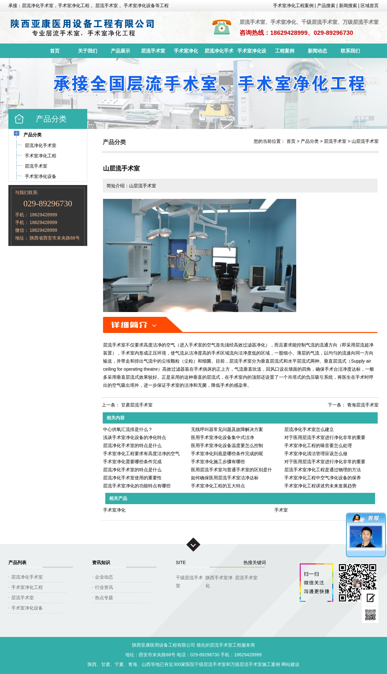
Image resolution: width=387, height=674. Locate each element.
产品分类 (310, 141)
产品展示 (120, 51)
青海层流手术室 (363, 404)
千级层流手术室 (189, 578)
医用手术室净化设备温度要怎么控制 (227, 445)
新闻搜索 (348, 5)
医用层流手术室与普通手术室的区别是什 (231, 469)
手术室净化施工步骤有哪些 (218, 461)
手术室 (281, 510)
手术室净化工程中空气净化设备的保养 (322, 477)
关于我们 (87, 51)
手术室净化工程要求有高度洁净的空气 (141, 453)
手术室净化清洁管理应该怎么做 (315, 453)
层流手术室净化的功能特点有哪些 (137, 485)
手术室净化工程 (27, 587)
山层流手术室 (365, 141)
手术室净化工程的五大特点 (218, 485)
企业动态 (104, 577)
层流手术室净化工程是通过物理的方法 (322, 469)
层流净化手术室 (218, 53)
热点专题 (104, 597)
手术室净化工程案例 (293, 5)
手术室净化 (186, 51)
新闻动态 (317, 51)
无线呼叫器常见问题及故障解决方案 (227, 429)
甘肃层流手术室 (137, 404)
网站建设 (290, 664)
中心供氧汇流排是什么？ (128, 429)
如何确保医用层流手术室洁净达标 (225, 477)
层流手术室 (153, 51)
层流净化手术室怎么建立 (309, 429)
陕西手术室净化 (218, 578)
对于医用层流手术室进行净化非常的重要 (324, 437)
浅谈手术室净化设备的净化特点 (134, 437)
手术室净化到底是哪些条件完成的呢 (227, 453)
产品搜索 (326, 5)
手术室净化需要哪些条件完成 (132, 461)
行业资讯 (104, 587)
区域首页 (370, 5)
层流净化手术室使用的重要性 (132, 477)
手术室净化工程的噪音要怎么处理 (318, 445)
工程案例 (284, 51)
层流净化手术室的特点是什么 (132, 445)
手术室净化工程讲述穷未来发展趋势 (320, 485)
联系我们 (350, 51)
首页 (55, 51)
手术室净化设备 (251, 53)
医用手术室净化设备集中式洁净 (222, 437)
